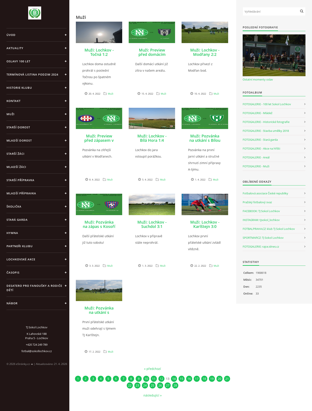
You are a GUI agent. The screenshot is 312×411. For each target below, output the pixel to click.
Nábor (12, 303)
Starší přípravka (20, 180)
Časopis (13, 272)
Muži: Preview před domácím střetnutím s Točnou (152, 56)
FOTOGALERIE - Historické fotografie (266, 122)
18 (204, 379)
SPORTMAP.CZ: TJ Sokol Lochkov (263, 238)
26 (160, 385)
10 (146, 379)
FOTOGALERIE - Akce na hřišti (261, 148)
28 (175, 385)
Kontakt (13, 101)
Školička (13, 206)
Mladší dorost (19, 140)
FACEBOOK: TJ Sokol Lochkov (261, 211)
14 (174, 379)
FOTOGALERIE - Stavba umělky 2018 (266, 131)
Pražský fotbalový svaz (257, 202)
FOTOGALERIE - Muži (256, 166)
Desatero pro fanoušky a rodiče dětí (34, 288)
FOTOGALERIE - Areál (256, 157)
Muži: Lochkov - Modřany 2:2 (204, 52)
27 (167, 385)
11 (154, 379)
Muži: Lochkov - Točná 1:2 (99, 52)
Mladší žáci (16, 167)
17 (196, 379)
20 (219, 379)
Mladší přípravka (21, 193)
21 (227, 379)
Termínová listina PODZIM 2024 (32, 74)
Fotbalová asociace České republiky (265, 193)
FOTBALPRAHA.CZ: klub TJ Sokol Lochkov (269, 229)
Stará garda (17, 220)
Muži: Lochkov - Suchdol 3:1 (152, 224)
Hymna (12, 233)
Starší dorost (18, 127)
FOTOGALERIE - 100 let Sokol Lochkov (267, 104)
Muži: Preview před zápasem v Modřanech (99, 140)
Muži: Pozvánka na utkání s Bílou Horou (204, 140)
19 (212, 379)
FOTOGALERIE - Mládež (257, 113)
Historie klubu (19, 88)
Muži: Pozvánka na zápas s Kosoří (99, 224)
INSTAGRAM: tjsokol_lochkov (261, 220)
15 (181, 379)
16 (189, 379)
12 (161, 379)
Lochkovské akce (20, 259)
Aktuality (14, 48)
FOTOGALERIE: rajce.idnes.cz (261, 246)
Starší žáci (15, 154)
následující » (152, 395)
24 (145, 385)
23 (137, 385)
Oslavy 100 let (18, 61)
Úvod (11, 35)
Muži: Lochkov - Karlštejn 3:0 (204, 224)
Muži (10, 114)
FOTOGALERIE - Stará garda (260, 140)
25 (152, 385)
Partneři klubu (19, 246)
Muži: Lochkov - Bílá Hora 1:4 (152, 138)
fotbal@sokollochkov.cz (36, 351)
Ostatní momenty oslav (258, 79)
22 (130, 385)
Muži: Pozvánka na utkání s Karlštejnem (99, 312)
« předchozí (152, 369)
